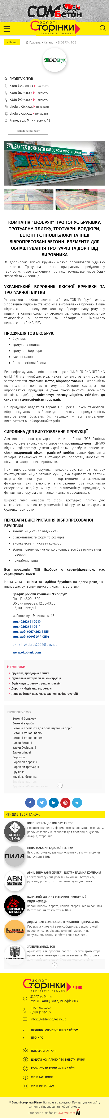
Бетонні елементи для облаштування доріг (42, 728)
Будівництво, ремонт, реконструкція (36, 683)
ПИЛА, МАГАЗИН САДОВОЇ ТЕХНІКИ (50, 848)
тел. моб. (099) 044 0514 (31, 636)
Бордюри (19, 757)
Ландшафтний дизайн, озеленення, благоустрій (45, 694)
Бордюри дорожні (25, 762)
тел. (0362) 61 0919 (27, 621)
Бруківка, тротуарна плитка (30, 673)
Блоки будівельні (24, 748)
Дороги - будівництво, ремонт (32, 688)
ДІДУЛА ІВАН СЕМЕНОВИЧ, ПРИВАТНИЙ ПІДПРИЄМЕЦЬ (63, 922)
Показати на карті (28, 131)
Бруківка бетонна (25, 777)
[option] (28, 199)
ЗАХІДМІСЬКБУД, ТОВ (41, 946)
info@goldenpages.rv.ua (48, 1019)
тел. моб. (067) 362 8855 (31, 631)
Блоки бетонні (22, 743)
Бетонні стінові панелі (28, 738)
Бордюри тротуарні (26, 767)
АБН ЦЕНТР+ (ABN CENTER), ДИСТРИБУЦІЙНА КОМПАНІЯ (64, 872)
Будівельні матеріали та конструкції (36, 678)
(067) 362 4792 (40, 1008)
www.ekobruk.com (27, 652)
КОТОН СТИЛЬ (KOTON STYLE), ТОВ (50, 823)
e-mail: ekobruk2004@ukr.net (35, 644)
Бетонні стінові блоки (27, 733)
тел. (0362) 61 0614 (26, 626)
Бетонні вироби (23, 723)
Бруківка (19, 772)
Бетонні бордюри (24, 718)
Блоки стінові (22, 752)
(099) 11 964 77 (40, 1012)
